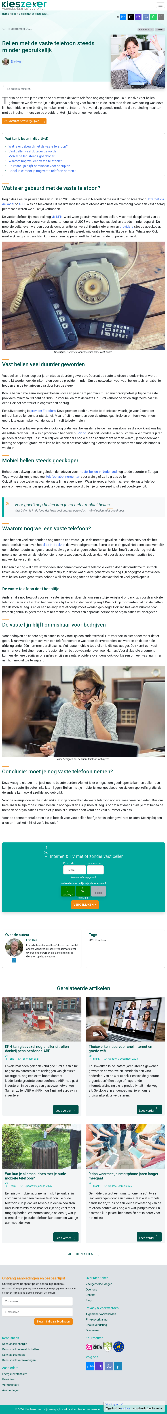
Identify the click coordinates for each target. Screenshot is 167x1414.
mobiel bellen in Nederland (98, 472)
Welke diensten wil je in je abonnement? (83, 883)
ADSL (22, 204)
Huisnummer (94, 863)
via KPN (57, 217)
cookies (125, 1408)
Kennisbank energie (14, 1344)
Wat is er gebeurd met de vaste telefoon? (38, 146)
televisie (83, 891)
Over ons (91, 1289)
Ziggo (82, 433)
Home (5, 13)
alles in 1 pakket (54, 545)
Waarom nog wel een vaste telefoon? (35, 161)
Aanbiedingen (10, 1390)
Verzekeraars (10, 1385)
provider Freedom (43, 411)
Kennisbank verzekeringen (19, 1360)
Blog (13, 13)
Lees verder (66, 1109)
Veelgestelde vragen (99, 1284)
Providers (8, 1379)
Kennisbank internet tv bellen (20, 1349)
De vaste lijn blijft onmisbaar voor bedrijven (39, 166)
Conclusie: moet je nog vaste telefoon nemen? (42, 171)
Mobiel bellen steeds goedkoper (31, 156)
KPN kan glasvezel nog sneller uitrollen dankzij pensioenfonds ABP (37, 1048)
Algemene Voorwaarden (101, 1314)
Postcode (68, 863)
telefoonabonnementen (63, 476)
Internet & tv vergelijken (24, 121)
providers (126, 226)
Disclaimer (92, 1330)
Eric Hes (16, 61)
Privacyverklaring (96, 1319)
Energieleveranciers (14, 1374)
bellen (98, 891)
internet (68, 891)
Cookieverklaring (96, 1325)
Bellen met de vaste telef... (34, 13)
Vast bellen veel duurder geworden (33, 151)
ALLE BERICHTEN (83, 1254)
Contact (90, 1295)
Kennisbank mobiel (14, 1354)
